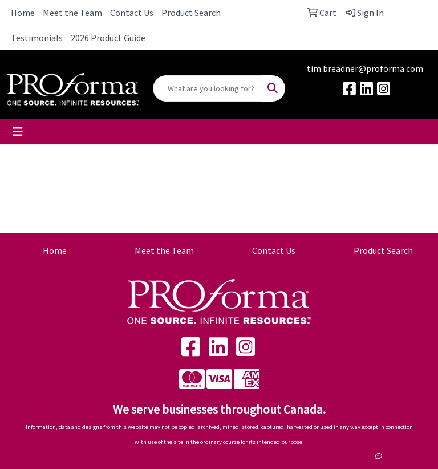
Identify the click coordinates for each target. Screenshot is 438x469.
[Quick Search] (207, 88)
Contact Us (131, 12)
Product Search (191, 12)
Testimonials (37, 37)
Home (23, 12)
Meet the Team (72, 12)
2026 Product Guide (108, 37)
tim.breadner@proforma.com (365, 68)
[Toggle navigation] (18, 132)
